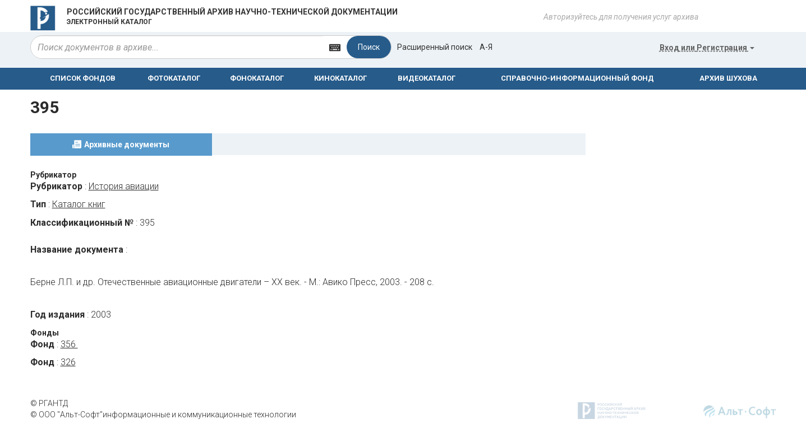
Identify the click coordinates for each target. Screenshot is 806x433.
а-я (486, 47)
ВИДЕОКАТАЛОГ (426, 78)
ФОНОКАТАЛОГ (257, 78)
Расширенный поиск (434, 47)
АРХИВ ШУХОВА (728, 78)
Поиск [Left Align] (369, 47)
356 (69, 344)
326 (68, 362)
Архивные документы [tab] (126, 144)
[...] (177, 47)
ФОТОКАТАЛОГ (174, 78)
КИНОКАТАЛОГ (340, 78)
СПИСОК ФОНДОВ (83, 78)
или (707, 47)
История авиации (124, 186)
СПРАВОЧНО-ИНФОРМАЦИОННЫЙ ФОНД (577, 78)
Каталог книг (78, 204)
